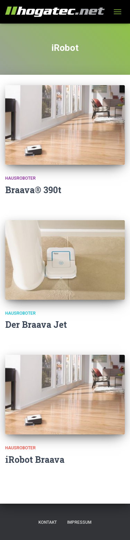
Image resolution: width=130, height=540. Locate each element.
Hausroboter (20, 178)
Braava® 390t (33, 190)
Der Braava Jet (36, 324)
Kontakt (47, 522)
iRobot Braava (34, 459)
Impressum (79, 522)
